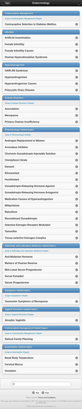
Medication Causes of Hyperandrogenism (29, 199)
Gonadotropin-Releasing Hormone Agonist (30, 186)
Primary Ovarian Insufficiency (22, 122)
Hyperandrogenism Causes (20, 83)
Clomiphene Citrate (16, 160)
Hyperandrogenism (16, 77)
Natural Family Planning (19, 339)
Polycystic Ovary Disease (19, 90)
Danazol (9, 166)
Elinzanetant (12, 173)
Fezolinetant (12, 179)
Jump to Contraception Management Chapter (23, 18)
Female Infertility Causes (19, 50)
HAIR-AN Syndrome (16, 70)
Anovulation (12, 109)
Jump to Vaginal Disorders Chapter (19, 314)
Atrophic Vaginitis (15, 320)
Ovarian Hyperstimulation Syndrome (26, 57)
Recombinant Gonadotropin (21, 218)
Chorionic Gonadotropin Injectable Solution (30, 153)
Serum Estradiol (14, 276)
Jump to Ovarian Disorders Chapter (19, 103)
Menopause (11, 115)
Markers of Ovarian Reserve (21, 263)
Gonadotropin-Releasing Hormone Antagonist (31, 192)
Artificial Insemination (17, 37)
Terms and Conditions (46, 397)
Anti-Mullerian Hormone (18, 256)
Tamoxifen (11, 231)
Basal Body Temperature (19, 358)
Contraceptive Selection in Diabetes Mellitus (30, 24)
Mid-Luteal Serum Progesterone (23, 269)
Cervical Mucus (14, 364)
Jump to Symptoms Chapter (16, 296)
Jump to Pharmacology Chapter (18, 135)
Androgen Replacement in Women (25, 140)
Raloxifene (11, 212)
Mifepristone (12, 205)
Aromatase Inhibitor (16, 147)
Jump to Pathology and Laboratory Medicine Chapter (26, 251)
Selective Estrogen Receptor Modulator (28, 225)
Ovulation (10, 371)
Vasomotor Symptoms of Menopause (26, 301)
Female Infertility (14, 44)
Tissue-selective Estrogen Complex (25, 238)
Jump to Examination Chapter (17, 352)
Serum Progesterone (17, 282)
